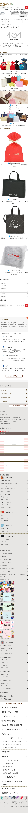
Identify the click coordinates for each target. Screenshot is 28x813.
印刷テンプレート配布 (9, 712)
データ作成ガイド (8, 777)
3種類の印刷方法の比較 (11, 773)
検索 (26, 7)
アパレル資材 (2, 20)
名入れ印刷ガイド (23, 9)
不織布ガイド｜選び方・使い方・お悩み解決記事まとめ (12, 575)
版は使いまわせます (9, 747)
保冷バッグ (19, 19)
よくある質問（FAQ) (5, 559)
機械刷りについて (9, 770)
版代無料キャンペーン (9, 793)
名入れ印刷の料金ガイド (10, 729)
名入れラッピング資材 (14, 163)
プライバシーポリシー (6, 571)
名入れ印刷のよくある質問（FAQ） (11, 783)
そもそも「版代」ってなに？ (12, 738)
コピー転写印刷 (8, 763)
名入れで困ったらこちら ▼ (14, 703)
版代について (6, 734)
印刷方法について (8, 756)
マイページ (8, 9)
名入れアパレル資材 (15, 270)
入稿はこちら (15, 13)
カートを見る (24, 13)
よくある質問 (15, 9)
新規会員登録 (23, 16)
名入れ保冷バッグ (14, 236)
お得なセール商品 (5, 550)
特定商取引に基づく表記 (18, 802)
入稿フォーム (15, 349)
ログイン (2, 13)
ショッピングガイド (16, 11)
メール (12, 352)
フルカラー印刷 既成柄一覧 (11, 725)
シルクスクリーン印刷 (10, 760)
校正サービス (6, 752)
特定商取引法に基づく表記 (7, 568)
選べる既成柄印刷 (8, 721)
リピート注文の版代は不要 (12, 744)
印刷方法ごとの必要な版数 (12, 741)
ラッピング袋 (8, 20)
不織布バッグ (14, 20)
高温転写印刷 (7, 767)
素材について (4, 556)
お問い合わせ (24, 11)
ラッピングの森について (7, 553)
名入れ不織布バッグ (15, 199)
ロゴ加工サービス (8, 716)
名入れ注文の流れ (8, 789)
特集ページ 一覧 (4, 579)
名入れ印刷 (25, 19)
